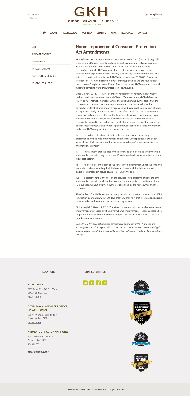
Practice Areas (69, 33)
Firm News (38, 61)
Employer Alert (42, 83)
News (114, 33)
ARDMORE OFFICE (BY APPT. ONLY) (48, 331)
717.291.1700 (34, 297)
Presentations (41, 68)
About (53, 33)
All (34, 47)
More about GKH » (38, 351)
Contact (142, 33)
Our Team (87, 33)
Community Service (44, 76)
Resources (127, 33)
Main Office (35, 284)
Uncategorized (41, 54)
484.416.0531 (34, 344)
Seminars (101, 33)
